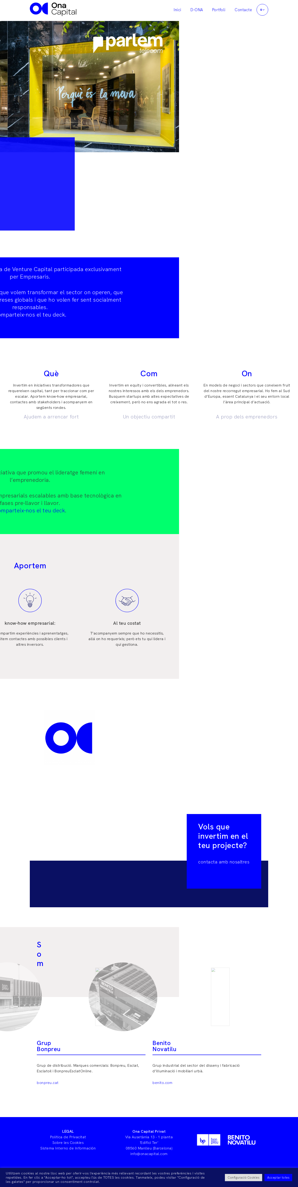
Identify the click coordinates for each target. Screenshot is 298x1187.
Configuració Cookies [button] (243, 1178)
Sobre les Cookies (68, 1142)
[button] (262, 9)
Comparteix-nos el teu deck (148, 314)
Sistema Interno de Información (68, 1148)
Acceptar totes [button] (278, 1178)
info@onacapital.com (149, 1153)
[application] (265, 10)
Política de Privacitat (68, 1137)
